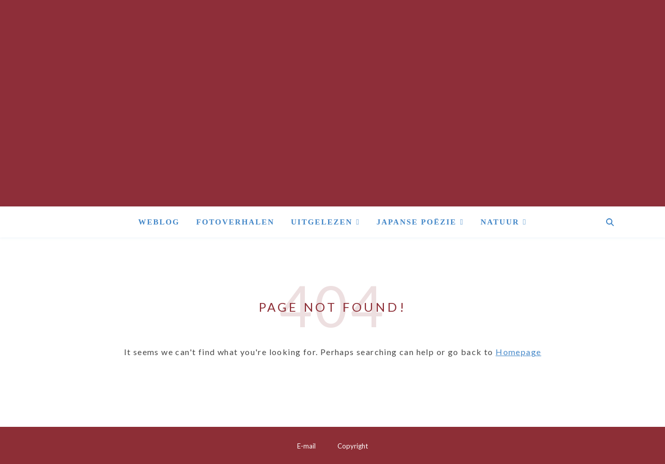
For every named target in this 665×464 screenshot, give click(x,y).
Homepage (518, 352)
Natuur (500, 222)
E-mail (306, 446)
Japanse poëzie (417, 222)
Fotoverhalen (235, 222)
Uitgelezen (321, 222)
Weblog (158, 222)
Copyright (352, 446)
